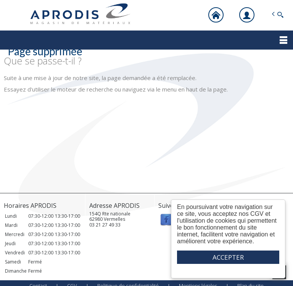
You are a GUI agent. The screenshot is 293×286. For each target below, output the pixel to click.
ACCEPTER (228, 257)
